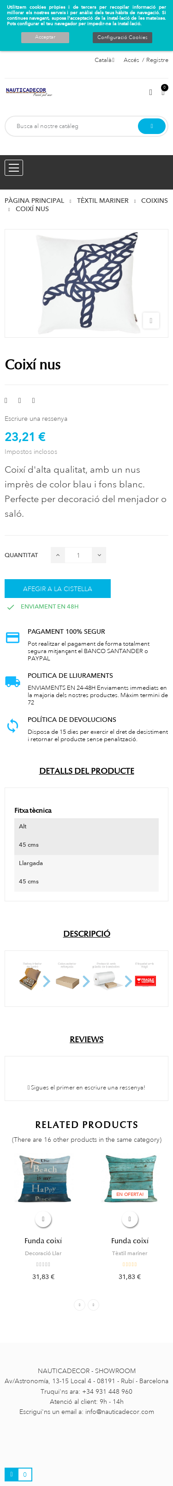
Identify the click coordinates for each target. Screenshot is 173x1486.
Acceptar (45, 37)
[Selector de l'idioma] (104, 60)
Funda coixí (43, 1241)
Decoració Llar (43, 1253)
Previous (79, 1305)
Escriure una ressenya (36, 418)
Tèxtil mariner (129, 1253)
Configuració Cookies (122, 37)
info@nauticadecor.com (119, 1412)
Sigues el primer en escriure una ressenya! (87, 1087)
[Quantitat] (78, 555)
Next (93, 1305)
